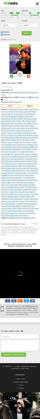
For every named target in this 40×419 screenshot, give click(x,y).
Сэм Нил (21, 109)
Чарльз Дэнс (23, 112)
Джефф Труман (19, 161)
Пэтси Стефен (27, 178)
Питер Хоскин (14, 128)
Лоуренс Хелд (24, 187)
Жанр (3, 21)
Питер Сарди (17, 163)
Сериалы (6, 34)
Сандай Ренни (27, 189)
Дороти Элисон (19, 159)
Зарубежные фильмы (15, 218)
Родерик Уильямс (7, 173)
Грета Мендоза (29, 182)
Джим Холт (32, 114)
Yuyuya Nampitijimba (16, 199)
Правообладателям (21, 382)
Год (2, 11)
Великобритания (23, 97)
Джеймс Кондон (10, 145)
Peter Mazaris (17, 208)
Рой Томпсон (9, 161)
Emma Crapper (9, 192)
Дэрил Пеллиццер (16, 189)
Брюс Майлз (34, 156)
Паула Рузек (23, 213)
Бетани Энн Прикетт (25, 142)
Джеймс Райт (20, 149)
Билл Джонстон (25, 173)
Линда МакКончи (22, 145)
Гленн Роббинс (17, 133)
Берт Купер (15, 123)
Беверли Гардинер (7, 196)
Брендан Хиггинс (29, 168)
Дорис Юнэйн (25, 126)
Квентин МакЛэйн (18, 182)
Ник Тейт (10, 119)
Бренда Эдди (5, 154)
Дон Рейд (9, 163)
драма (8, 102)
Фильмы (6, 32)
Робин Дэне (35, 173)
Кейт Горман (25, 154)
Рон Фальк (13, 147)
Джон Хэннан (23, 114)
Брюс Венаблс (18, 119)
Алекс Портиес (23, 215)
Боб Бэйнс (33, 121)
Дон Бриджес (15, 126)
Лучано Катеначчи (25, 128)
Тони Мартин (5, 116)
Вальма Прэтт (17, 178)
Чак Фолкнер (33, 180)
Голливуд (32, 218)
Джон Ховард (16, 121)
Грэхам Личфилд (29, 199)
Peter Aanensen (21, 171)
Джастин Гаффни (30, 185)
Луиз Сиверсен (13, 156)
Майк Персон (14, 187)
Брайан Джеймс (29, 147)
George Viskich (29, 175)
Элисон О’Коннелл (28, 163)
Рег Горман (21, 152)
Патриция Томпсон (13, 194)
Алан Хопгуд (5, 112)
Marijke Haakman (31, 149)
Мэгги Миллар (5, 204)
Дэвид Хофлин (6, 123)
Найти (26, 33)
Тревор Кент (33, 187)
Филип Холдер (6, 114)
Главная (21, 388)
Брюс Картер (21, 130)
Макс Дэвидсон (15, 154)
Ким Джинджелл (12, 109)
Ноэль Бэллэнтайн (7, 159)
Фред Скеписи (21, 92)
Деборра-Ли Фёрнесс (17, 116)
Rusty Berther (5, 215)
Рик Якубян (32, 213)
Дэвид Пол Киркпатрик (23, 206)
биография (16, 102)
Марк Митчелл (6, 126)
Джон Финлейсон (32, 171)
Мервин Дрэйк (24, 135)
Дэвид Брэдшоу (27, 133)
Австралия (35, 97)
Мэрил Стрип (14, 112)
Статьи (20, 385)
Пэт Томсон (15, 114)
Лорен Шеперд (12, 142)
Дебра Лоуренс (33, 123)
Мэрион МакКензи (12, 180)
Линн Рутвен (5, 187)
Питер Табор (11, 206)
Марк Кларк (14, 215)
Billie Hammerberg (26, 204)
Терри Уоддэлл (6, 182)
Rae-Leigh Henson (21, 166)
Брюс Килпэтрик (17, 168)
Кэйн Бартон (26, 140)
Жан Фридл (35, 194)
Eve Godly (16, 173)
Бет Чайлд (12, 149)
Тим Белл (20, 147)
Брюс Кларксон (21, 201)
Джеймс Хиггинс (24, 156)
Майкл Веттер (16, 140)
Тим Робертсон (11, 130)
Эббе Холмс (25, 121)
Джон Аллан (23, 123)
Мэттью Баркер (6, 168)
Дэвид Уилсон (33, 145)
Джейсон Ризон (6, 140)
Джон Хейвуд (5, 138)
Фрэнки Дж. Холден (30, 119)
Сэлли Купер (5, 147)
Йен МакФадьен (32, 201)
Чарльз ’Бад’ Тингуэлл (31, 109)
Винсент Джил (13, 135)
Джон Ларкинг (34, 135)
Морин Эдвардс (18, 185)
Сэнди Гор (4, 156)
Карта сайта (20, 379)
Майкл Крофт (19, 175)
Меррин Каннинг (6, 178)
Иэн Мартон (5, 189)
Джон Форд (12, 92)
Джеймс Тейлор (6, 133)
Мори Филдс (31, 166)
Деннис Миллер (6, 121)
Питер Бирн (29, 159)
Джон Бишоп (32, 112)
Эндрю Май (30, 211)
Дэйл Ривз (34, 138)
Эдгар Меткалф (10, 171)
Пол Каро (9, 211)
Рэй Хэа (16, 213)
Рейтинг (25, 11)
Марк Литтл (30, 130)
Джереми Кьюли (25, 138)
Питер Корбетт (25, 194)
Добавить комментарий (13, 355)
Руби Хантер (15, 204)
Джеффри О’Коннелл (8, 175)
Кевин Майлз (14, 138)
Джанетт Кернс (19, 196)
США (13, 97)
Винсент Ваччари (7, 185)
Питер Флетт (12, 152)
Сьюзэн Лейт (11, 201)
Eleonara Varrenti (28, 208)
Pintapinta (28, 196)
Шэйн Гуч (10, 208)
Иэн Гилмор (31, 92)
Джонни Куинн (24, 180)
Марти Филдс (29, 152)
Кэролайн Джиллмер (21, 192)
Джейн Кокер (10, 166)
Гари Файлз (28, 161)
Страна (24, 21)
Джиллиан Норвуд (7, 213)
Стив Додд (33, 154)
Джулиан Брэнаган (19, 211)
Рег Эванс (4, 152)
